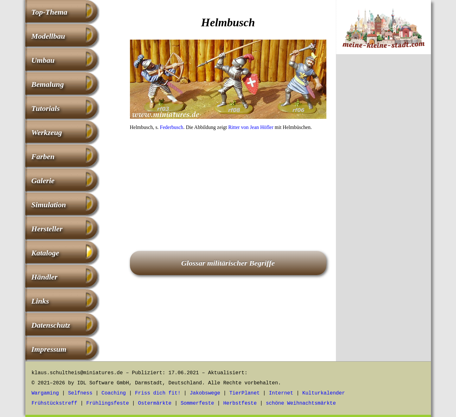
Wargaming (45, 393)
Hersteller (47, 229)
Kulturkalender (323, 393)
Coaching (113, 393)
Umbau (43, 60)
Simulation (48, 205)
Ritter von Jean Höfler (250, 127)
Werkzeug (46, 132)
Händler (44, 277)
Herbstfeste (240, 403)
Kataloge (45, 253)
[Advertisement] (228, 182)
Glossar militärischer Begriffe (228, 263)
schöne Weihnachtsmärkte (301, 403)
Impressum (49, 349)
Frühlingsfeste (107, 403)
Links (40, 301)
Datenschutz (50, 325)
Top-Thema (49, 12)
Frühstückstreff (54, 403)
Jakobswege (205, 393)
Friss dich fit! (158, 393)
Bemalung (47, 84)
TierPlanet (244, 393)
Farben (43, 156)
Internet (281, 393)
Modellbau (48, 36)
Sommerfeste (197, 403)
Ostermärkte (155, 403)
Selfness (80, 393)
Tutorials (45, 108)
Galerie (43, 180)
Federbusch (171, 127)
